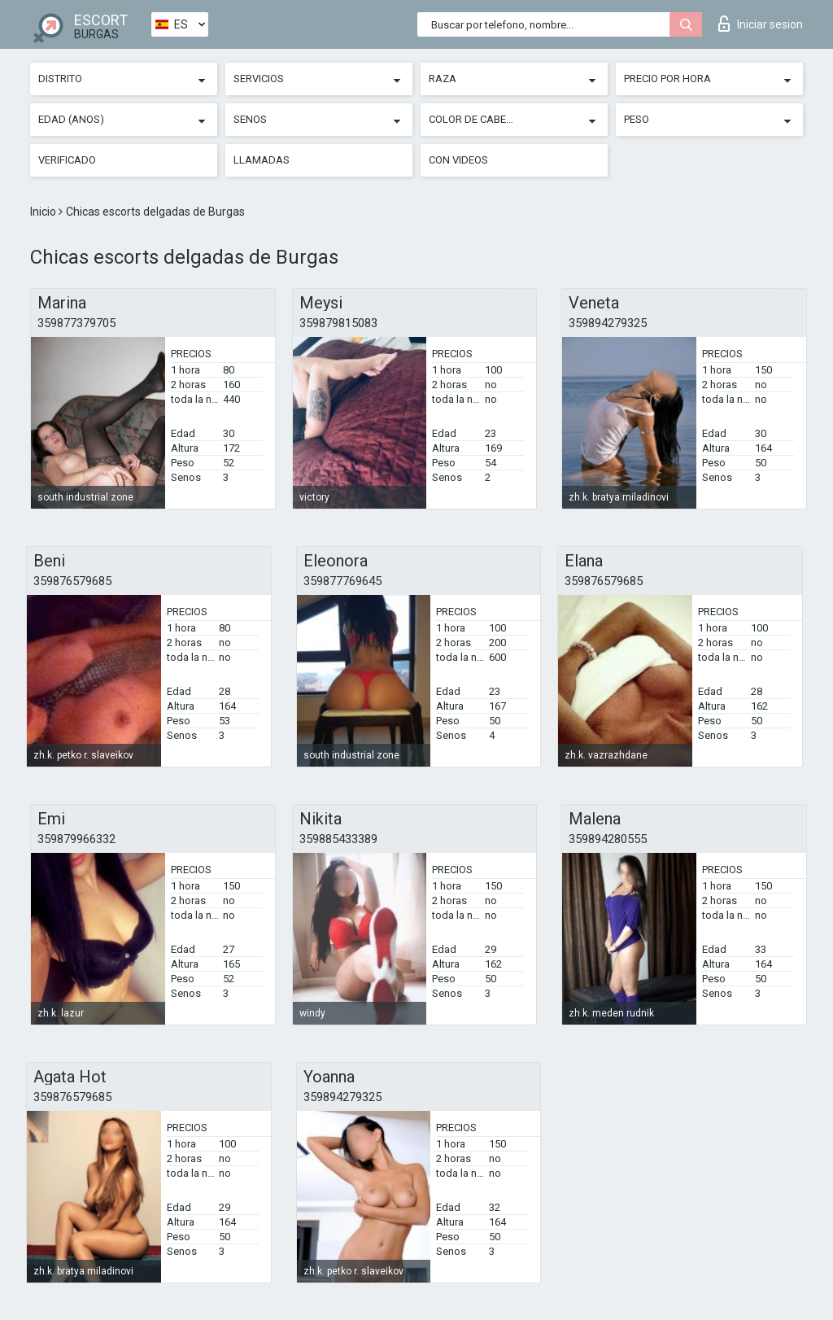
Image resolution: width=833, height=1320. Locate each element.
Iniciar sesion (760, 24)
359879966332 (76, 839)
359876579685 (72, 581)
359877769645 (342, 581)
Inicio (44, 211)
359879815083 (338, 323)
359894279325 (608, 323)
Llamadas (261, 160)
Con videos (458, 160)
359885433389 (338, 839)
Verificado (67, 160)
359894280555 (608, 839)
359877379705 (76, 323)
